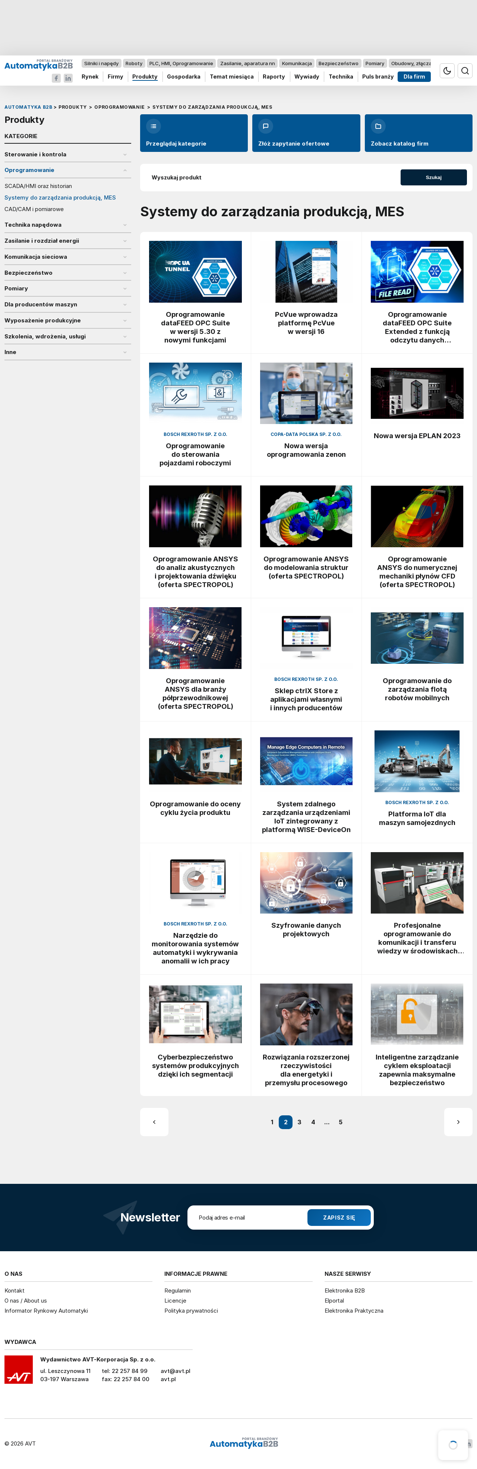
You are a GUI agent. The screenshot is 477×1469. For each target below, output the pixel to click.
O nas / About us (25, 1300)
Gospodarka (183, 77)
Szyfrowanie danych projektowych (306, 929)
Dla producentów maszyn (40, 304)
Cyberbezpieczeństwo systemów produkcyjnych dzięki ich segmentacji (195, 1065)
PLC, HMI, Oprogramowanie (181, 63)
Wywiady (306, 77)
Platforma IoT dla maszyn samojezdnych (417, 818)
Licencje (175, 1300)
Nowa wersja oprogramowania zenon (306, 450)
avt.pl (168, 1379)
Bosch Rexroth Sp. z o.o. (195, 434)
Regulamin (177, 1290)
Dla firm (414, 77)
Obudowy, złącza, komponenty (427, 63)
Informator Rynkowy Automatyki (46, 1310)
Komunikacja (297, 63)
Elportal (334, 1300)
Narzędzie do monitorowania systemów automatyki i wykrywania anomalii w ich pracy (195, 948)
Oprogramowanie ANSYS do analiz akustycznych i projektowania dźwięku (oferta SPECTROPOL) (195, 572)
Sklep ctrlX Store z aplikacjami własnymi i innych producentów (306, 699)
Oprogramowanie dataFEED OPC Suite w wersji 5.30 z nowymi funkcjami (195, 327)
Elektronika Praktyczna (354, 1310)
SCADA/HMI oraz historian (38, 186)
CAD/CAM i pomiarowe (34, 209)
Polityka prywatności (191, 1310)
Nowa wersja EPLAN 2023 (417, 435)
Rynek (90, 77)
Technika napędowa (32, 225)
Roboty (134, 63)
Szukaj (434, 177)
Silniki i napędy (101, 63)
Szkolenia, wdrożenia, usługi (45, 336)
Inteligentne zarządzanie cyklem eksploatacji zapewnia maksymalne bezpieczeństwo (417, 1070)
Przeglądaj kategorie (176, 133)
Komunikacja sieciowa (35, 257)
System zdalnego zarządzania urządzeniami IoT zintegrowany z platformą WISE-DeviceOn (306, 817)
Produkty (145, 77)
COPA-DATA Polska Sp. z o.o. (306, 434)
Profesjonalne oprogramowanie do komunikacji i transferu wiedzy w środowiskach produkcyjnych (417, 938)
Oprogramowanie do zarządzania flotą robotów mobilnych (417, 689)
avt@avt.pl (175, 1370)
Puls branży (378, 77)
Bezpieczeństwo (338, 63)
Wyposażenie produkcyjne (42, 320)
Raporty (274, 77)
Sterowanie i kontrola (35, 154)
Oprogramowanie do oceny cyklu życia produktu (195, 808)
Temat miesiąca (232, 77)
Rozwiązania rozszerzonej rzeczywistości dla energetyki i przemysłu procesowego (306, 1070)
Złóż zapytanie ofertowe (293, 133)
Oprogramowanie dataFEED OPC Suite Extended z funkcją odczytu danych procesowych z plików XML (417, 327)
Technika (341, 77)
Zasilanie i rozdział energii (41, 241)
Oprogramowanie (29, 170)
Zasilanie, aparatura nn (247, 63)
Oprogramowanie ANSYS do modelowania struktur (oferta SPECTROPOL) (306, 567)
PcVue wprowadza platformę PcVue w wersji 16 (306, 322)
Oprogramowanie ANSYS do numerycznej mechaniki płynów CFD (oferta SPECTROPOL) (417, 572)
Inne (10, 352)
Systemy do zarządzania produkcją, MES (60, 197)
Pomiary (375, 63)
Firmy (115, 77)
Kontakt (14, 1290)
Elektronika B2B (345, 1290)
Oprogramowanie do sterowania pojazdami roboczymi (195, 454)
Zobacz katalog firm (400, 133)
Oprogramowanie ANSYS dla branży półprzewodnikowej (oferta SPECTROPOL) (195, 693)
